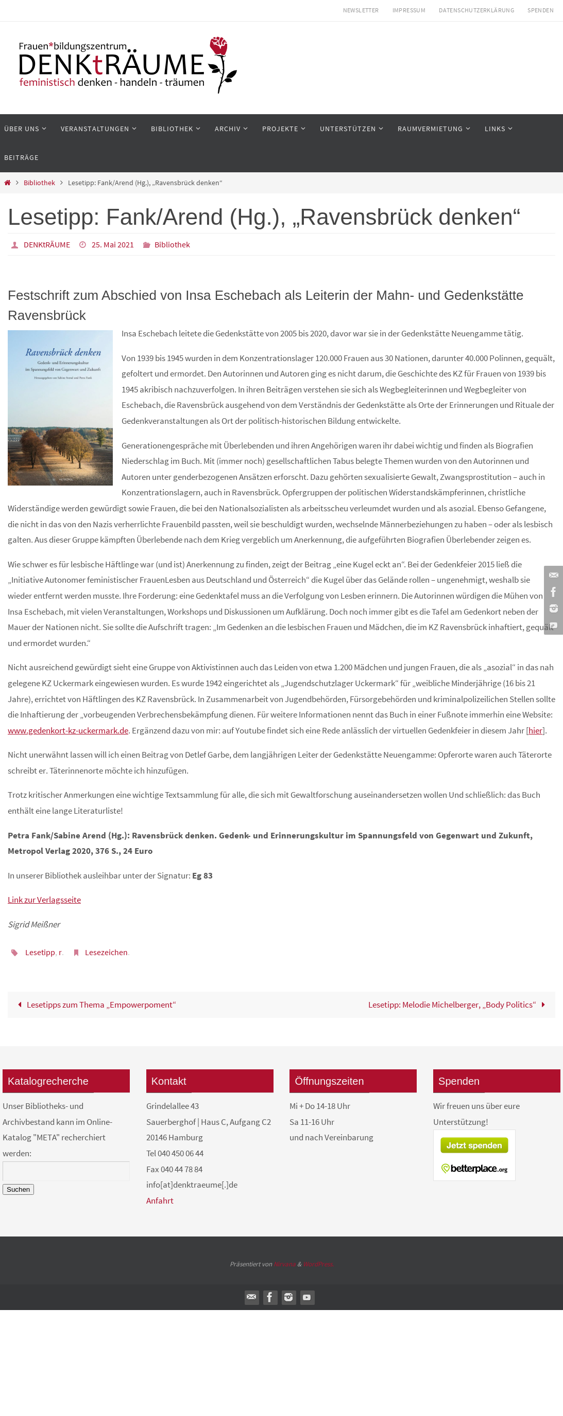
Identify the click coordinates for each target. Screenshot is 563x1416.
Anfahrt (160, 1200)
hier (535, 730)
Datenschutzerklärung (476, 10)
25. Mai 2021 (113, 244)
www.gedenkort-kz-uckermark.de (68, 730)
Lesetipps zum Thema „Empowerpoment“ (95, 1004)
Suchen (18, 1189)
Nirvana (285, 1264)
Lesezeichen (106, 952)
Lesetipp (40, 952)
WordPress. (318, 1264)
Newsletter (361, 10)
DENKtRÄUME (47, 244)
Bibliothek (39, 182)
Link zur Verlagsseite (44, 899)
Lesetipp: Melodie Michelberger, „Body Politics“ (459, 1004)
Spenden (540, 10)
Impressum (409, 10)
